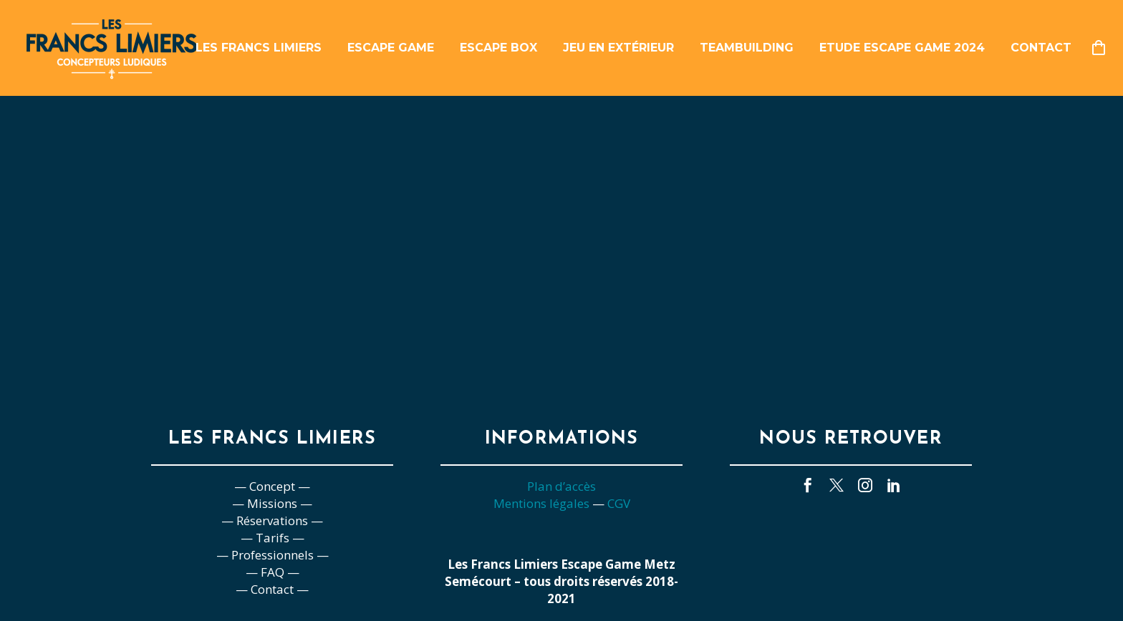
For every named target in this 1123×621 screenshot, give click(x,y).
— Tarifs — (272, 537)
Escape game (390, 47)
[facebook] (808, 485)
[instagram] (865, 485)
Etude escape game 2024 (902, 47)
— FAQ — (272, 572)
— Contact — (272, 589)
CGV (618, 503)
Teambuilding (747, 47)
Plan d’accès (561, 486)
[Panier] (1104, 48)
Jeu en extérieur (618, 47)
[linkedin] (894, 485)
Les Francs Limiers (259, 47)
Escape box (498, 47)
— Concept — (272, 486)
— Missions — (272, 503)
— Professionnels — (272, 555)
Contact (1041, 47)
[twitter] (836, 485)
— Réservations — (272, 520)
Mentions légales (541, 503)
